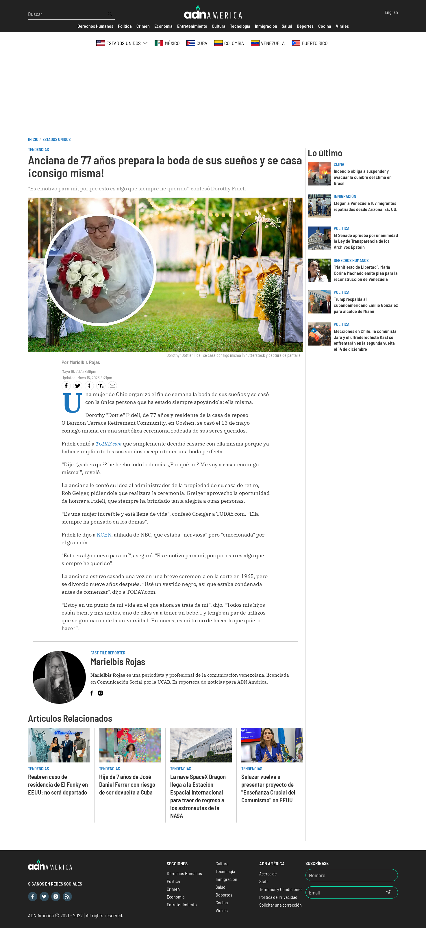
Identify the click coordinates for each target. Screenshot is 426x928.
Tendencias (38, 149)
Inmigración (345, 196)
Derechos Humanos (351, 260)
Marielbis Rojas (85, 362)
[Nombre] (352, 875)
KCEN (104, 534)
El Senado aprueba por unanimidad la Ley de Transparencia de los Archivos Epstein (366, 241)
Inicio (33, 139)
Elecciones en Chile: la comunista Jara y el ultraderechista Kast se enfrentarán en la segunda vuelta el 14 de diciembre (365, 340)
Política (341, 228)
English (391, 12)
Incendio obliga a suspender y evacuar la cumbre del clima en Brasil (363, 177)
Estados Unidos (56, 139)
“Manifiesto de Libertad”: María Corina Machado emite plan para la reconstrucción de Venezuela (366, 273)
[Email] (342, 892)
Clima (339, 164)
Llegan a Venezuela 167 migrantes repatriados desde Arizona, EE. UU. (365, 206)
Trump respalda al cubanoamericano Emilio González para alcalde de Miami (366, 305)
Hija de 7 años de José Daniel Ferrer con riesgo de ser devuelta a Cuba (127, 784)
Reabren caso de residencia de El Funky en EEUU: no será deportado (58, 784)
